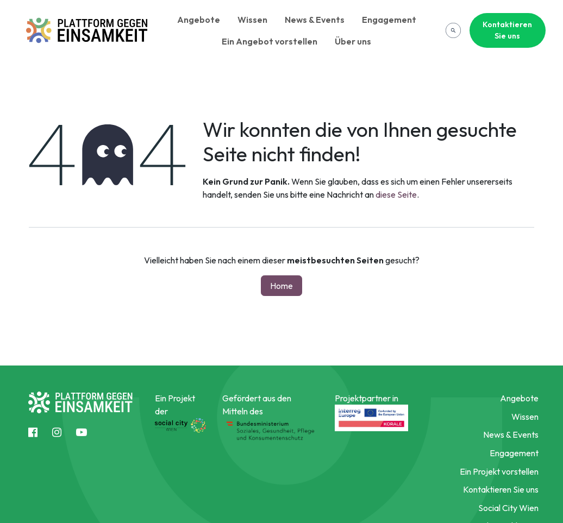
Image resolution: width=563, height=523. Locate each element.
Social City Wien (508, 507)
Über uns (353, 41)
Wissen (252, 19)
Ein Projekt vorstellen (499, 471)
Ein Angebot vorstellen (269, 41)
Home (281, 285)
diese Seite (396, 194)
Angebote (198, 19)
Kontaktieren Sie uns (507, 30)
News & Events (315, 19)
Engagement (389, 19)
